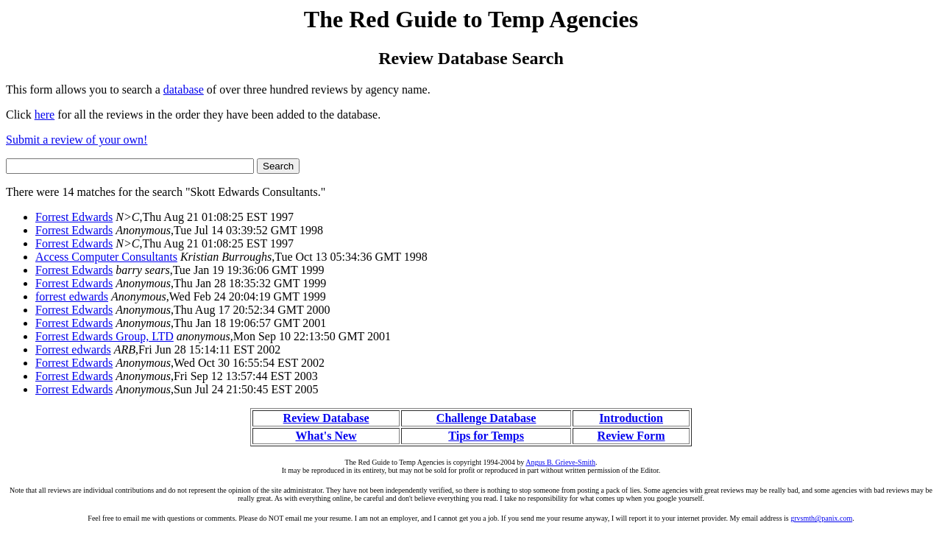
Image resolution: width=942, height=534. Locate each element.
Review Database (326, 418)
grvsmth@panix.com (821, 518)
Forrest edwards (73, 349)
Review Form (631, 435)
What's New (325, 435)
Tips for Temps (486, 435)
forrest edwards (71, 296)
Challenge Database (486, 418)
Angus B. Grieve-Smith (560, 462)
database (183, 89)
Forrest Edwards (74, 217)
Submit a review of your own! (76, 139)
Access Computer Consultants (106, 256)
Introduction (631, 418)
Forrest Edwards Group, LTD (104, 336)
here (45, 114)
